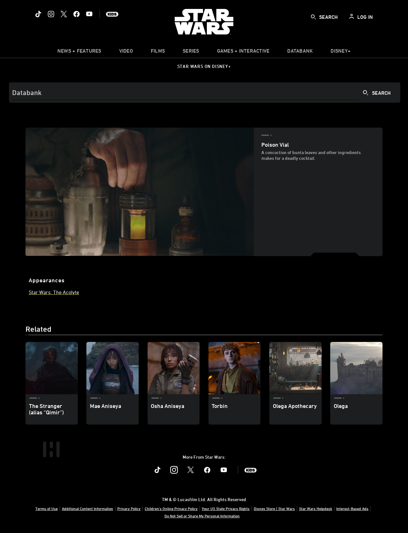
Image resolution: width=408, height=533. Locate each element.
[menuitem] (126, 52)
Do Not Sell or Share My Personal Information (202, 516)
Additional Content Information (87, 508)
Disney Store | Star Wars (274, 508)
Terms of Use (46, 508)
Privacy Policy (129, 508)
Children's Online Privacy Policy (171, 508)
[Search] (204, 92)
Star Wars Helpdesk (315, 508)
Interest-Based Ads (352, 508)
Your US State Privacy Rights (226, 508)
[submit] (313, 17)
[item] (79, 52)
